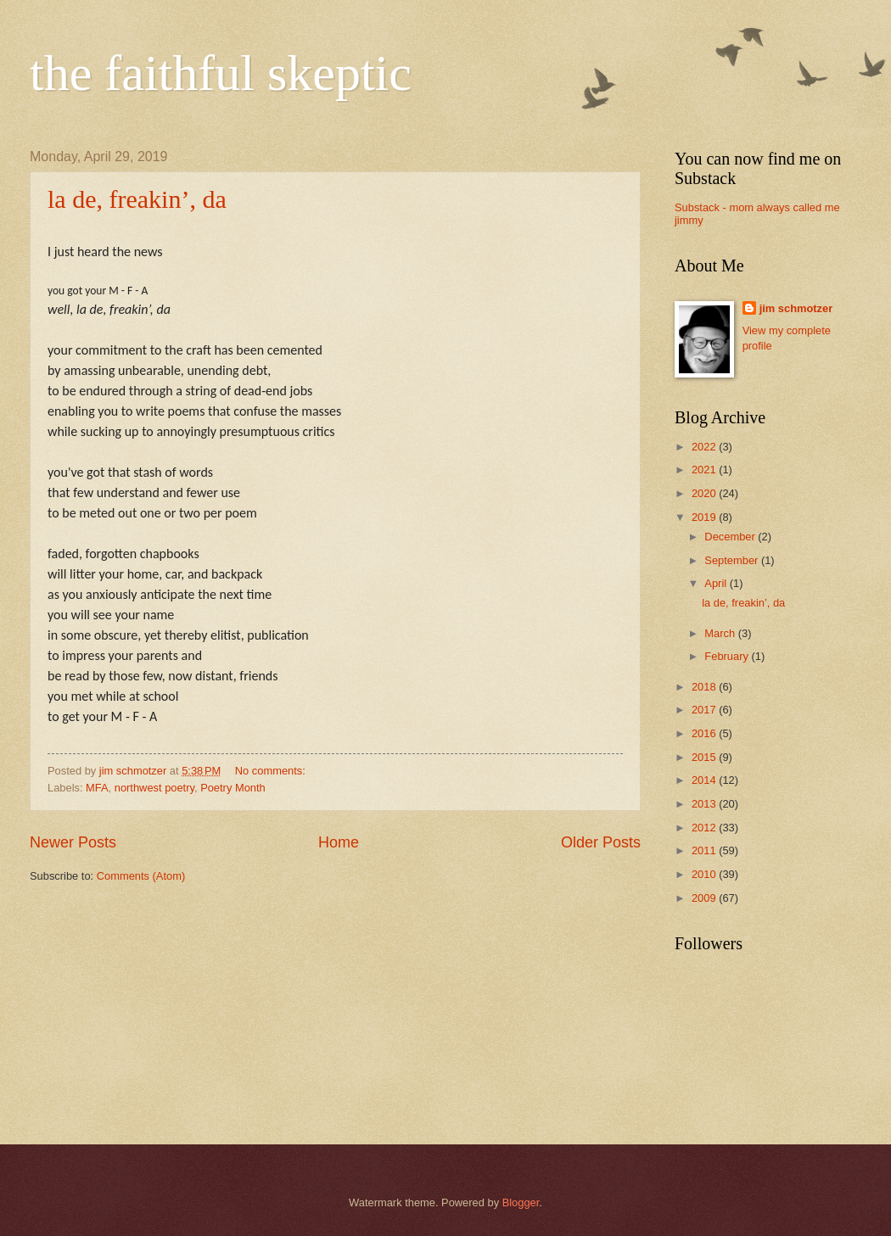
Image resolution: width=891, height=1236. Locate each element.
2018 (705, 686)
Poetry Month (233, 787)
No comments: (272, 770)
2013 (705, 803)
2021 (705, 469)
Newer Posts (73, 842)
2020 (705, 493)
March (720, 633)
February (727, 656)
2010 (705, 874)
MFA (97, 787)
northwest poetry (154, 787)
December (731, 536)
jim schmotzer (796, 308)
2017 (705, 709)
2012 (705, 827)
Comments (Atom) (141, 876)
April (716, 583)
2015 (705, 757)
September (732, 560)
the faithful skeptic (221, 73)
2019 (705, 517)
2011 (705, 850)
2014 (705, 780)
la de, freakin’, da (137, 199)
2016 (705, 733)
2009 (705, 898)
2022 (705, 446)
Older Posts (601, 842)
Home (338, 842)
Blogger (521, 1202)
